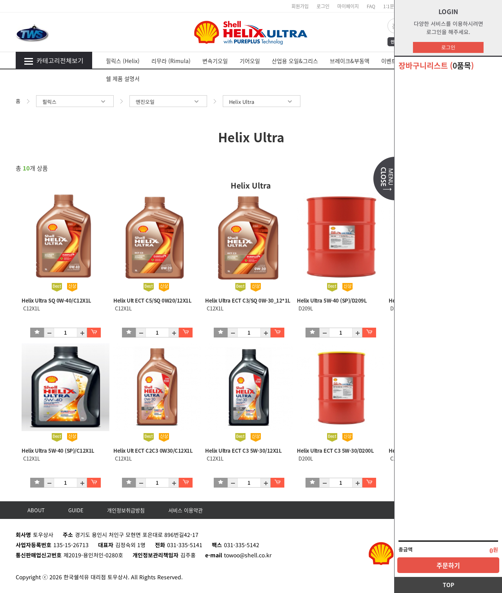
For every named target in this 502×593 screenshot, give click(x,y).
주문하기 (448, 565)
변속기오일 (215, 61)
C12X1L (31, 308)
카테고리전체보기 (54, 60)
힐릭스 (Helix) (123, 61)
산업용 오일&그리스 (295, 61)
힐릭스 (74, 101)
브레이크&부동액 (349, 61)
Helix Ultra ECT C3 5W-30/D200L (335, 450)
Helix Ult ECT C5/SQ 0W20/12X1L (152, 300)
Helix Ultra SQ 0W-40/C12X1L (56, 300)
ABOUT (36, 510)
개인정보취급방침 (126, 510)
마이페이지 (348, 6)
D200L (305, 458)
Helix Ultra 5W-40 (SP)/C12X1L (58, 450)
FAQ (371, 6)
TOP (448, 585)
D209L (305, 308)
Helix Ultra (261, 101)
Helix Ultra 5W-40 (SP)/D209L (332, 300)
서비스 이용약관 (185, 510)
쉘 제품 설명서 (123, 78)
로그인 (448, 47)
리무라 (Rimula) (171, 61)
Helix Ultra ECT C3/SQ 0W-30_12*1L (248, 300)
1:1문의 (390, 6)
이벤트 (389, 61)
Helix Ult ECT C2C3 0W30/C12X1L (153, 450)
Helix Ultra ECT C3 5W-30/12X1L (243, 450)
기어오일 (250, 61)
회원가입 (300, 6)
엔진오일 (168, 101)
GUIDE (76, 510)
